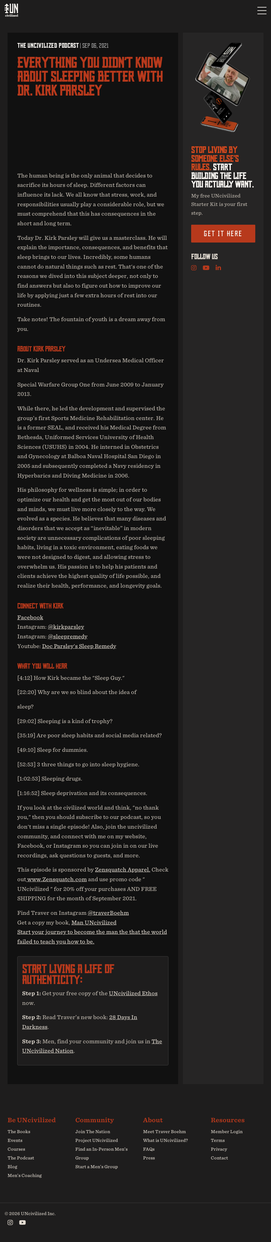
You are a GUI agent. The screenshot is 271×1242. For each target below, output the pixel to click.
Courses (16, 1149)
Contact (219, 1158)
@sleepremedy (67, 636)
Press (149, 1158)
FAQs (149, 1149)
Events (15, 1140)
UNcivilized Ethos (133, 993)
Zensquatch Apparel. (122, 870)
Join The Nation (92, 1132)
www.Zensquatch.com (56, 879)
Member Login (227, 1132)
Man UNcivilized (93, 922)
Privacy (219, 1149)
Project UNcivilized (96, 1140)
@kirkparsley (66, 627)
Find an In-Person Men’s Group (101, 1153)
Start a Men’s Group (96, 1166)
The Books (19, 1132)
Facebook (30, 617)
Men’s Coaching (25, 1175)
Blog (12, 1166)
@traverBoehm (108, 913)
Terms (218, 1140)
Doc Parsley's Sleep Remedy (79, 646)
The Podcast (21, 1158)
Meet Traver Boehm (164, 1132)
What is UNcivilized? (165, 1140)
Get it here (223, 233)
